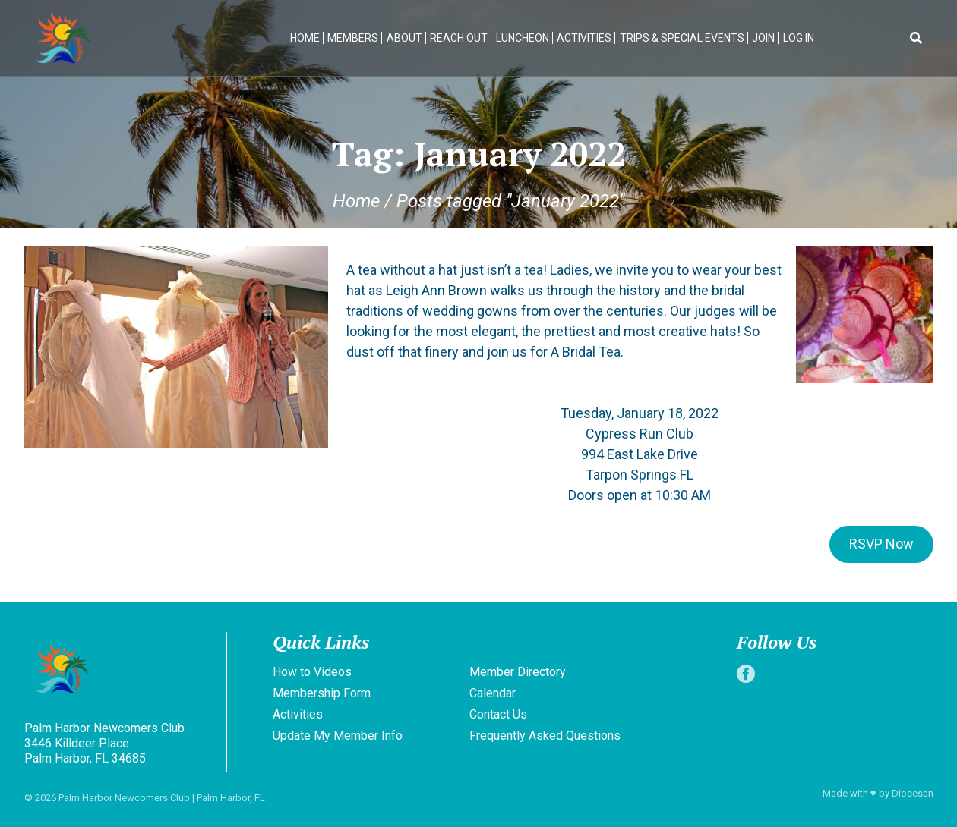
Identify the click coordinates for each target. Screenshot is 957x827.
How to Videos (312, 672)
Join (763, 38)
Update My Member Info (338, 735)
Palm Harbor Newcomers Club (124, 797)
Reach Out (459, 38)
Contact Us (498, 714)
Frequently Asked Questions (545, 735)
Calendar (492, 693)
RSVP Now (881, 544)
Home (305, 38)
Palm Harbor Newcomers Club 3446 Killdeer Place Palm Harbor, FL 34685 (104, 743)
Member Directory (517, 672)
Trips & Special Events (682, 38)
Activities (584, 38)
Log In (798, 38)
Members (352, 38)
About (404, 38)
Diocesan (912, 793)
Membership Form (322, 693)
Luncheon (522, 38)
